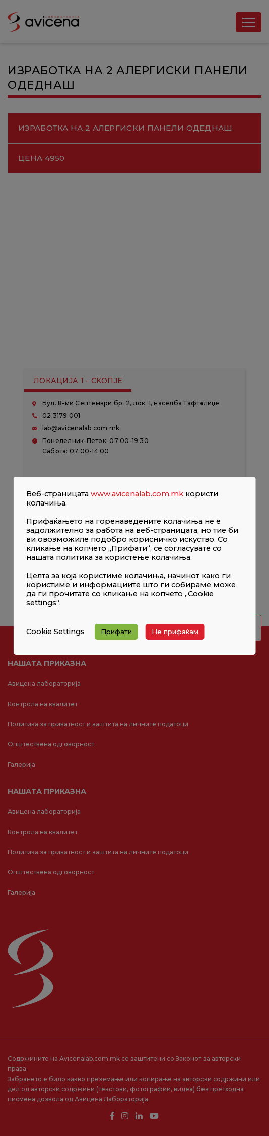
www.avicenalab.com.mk (137, 493)
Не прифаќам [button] (175, 631)
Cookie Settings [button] (55, 631)
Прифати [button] (116, 631)
